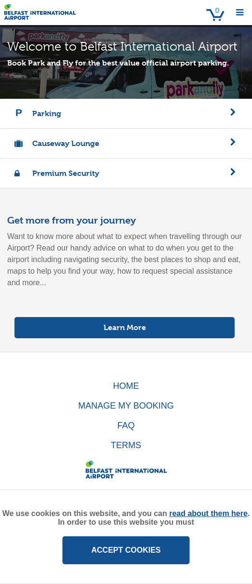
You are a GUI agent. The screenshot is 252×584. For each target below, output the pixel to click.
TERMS (126, 445)
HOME (126, 386)
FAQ (125, 425)
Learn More (125, 327)
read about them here (208, 513)
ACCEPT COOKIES (125, 550)
